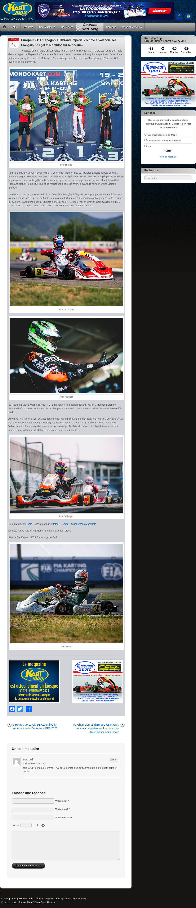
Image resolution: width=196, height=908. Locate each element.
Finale (28, 523)
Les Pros (28, 26)
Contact (67, 898)
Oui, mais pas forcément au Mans (164, 140)
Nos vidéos (67, 26)
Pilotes (54, 523)
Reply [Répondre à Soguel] (115, 760)
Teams (65, 523)
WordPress (19, 902)
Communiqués (47, 26)
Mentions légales (44, 898)
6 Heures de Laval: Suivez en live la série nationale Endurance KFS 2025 (35, 726)
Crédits (58, 898)
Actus (14, 26)
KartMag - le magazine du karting (17, 898)
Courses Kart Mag (89, 27)
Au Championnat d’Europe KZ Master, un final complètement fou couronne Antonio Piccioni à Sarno (96, 728)
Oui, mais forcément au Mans (161, 135)
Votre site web (63, 817)
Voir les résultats (168, 156)
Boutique (111, 26)
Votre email (62, 809)
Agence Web (79, 898)
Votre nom (61, 801)
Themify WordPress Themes (41, 902)
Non (149, 146)
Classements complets (83, 523)
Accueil (4, 27)
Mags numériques (132, 26)
